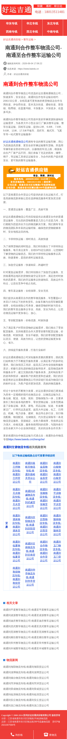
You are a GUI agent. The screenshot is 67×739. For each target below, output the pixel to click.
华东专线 (11, 23)
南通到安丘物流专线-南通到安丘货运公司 (26, 700)
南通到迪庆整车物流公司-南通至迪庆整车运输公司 (31, 620)
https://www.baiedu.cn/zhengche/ (26, 439)
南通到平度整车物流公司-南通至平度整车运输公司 (31, 609)
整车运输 (28, 39)
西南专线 (11, 31)
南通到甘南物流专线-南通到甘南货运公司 (30, 551)
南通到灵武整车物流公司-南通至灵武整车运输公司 (31, 626)
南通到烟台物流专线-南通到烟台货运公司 (26, 677)
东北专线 (52, 23)
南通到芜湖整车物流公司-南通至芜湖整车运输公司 (31, 631)
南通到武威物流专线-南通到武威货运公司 (30, 498)
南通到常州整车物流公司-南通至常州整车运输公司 (31, 642)
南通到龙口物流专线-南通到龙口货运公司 (26, 705)
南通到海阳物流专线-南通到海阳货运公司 (26, 666)
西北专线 (32, 31)
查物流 (50, 734)
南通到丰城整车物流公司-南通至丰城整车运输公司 (31, 648)
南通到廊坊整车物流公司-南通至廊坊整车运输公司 (31, 637)
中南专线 (52, 31)
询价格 (17, 734)
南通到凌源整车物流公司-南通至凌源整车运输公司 (31, 615)
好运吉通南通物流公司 (15, 141)
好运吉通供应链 (12, 39)
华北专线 (32, 23)
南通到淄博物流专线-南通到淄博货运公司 (26, 672)
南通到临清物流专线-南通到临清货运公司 (26, 694)
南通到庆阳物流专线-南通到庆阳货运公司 (30, 525)
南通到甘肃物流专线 (16, 447)
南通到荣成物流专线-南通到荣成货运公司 (26, 688)
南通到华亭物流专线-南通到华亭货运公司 (30, 577)
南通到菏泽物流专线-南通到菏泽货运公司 (26, 683)
